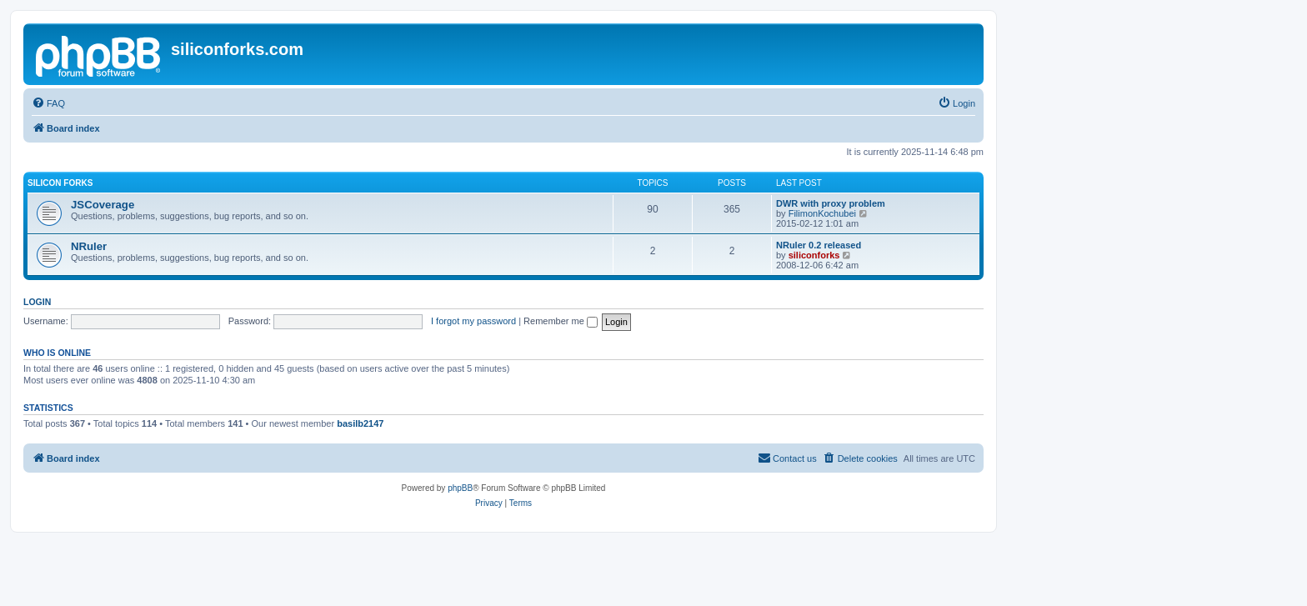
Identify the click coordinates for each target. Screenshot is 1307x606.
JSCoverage (102, 204)
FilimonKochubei (822, 213)
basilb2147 (360, 423)
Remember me (560, 321)
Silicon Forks (60, 183)
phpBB (460, 488)
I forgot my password (473, 321)
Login (37, 302)
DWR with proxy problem (830, 203)
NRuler (89, 246)
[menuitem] (48, 103)
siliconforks (814, 255)
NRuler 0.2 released (818, 245)
